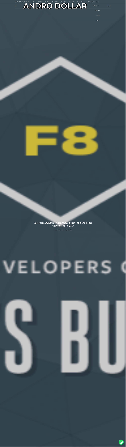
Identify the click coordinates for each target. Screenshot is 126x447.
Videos (95, 5)
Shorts (98, 10)
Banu (56, 230)
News (97, 20)
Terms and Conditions (93, 1)
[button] (110, 6)
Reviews (98, 15)
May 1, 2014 (61, 230)
